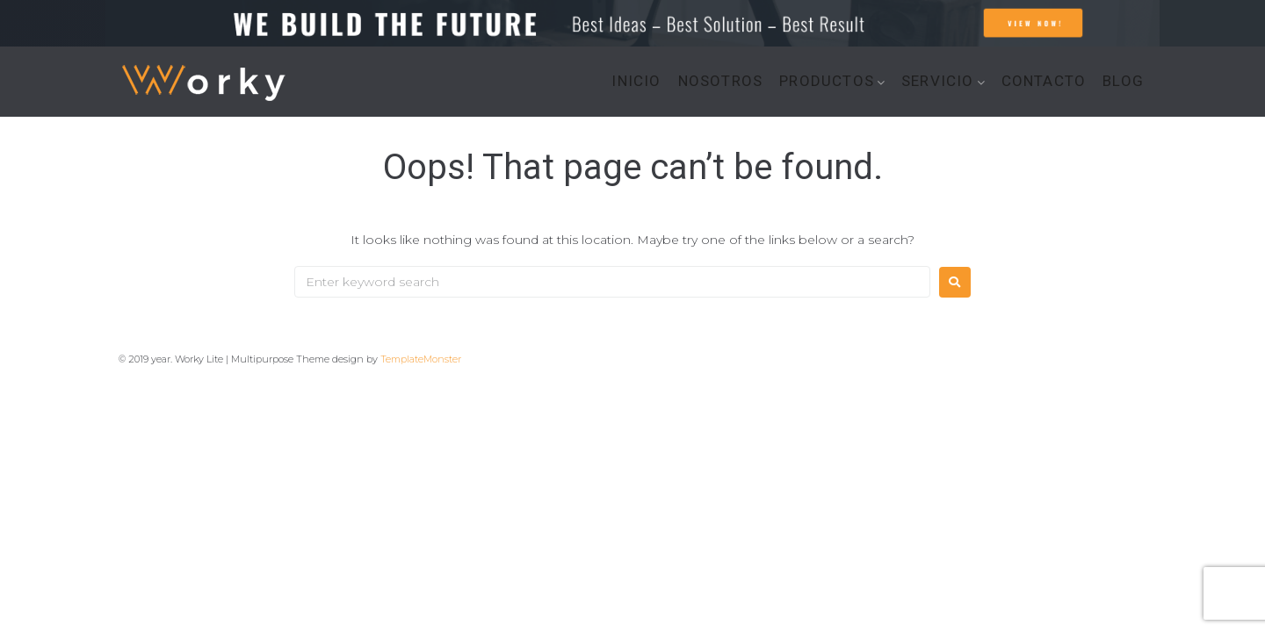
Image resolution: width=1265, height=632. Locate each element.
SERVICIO (937, 81)
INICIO (636, 81)
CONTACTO (1044, 81)
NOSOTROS (720, 81)
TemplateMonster (420, 359)
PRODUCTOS (826, 81)
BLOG (1123, 81)
